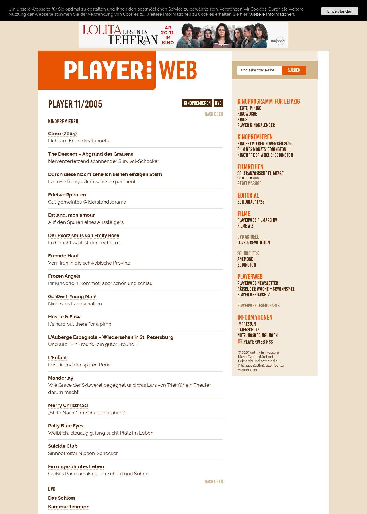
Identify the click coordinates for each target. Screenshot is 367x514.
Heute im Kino (249, 108)
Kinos (242, 119)
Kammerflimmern (68, 506)
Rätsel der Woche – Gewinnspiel (265, 289)
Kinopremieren (255, 137)
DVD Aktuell (248, 236)
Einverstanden (339, 11)
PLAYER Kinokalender (256, 125)
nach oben (214, 114)
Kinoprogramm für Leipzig (268, 101)
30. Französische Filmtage (260, 175)
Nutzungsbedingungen (257, 335)
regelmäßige (249, 183)
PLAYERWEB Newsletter (257, 283)
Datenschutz (248, 329)
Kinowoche (247, 113)
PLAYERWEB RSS (258, 342)
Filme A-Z (245, 225)
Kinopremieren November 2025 (264, 143)
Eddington (246, 264)
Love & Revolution (253, 242)
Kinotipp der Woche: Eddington (265, 155)
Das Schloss (61, 498)
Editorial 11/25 (250, 201)
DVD (218, 103)
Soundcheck (248, 253)
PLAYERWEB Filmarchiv (257, 220)
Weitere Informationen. (272, 14)
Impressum (246, 324)
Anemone (245, 259)
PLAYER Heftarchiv (253, 294)
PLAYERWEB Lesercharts (258, 305)
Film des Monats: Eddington (261, 149)
